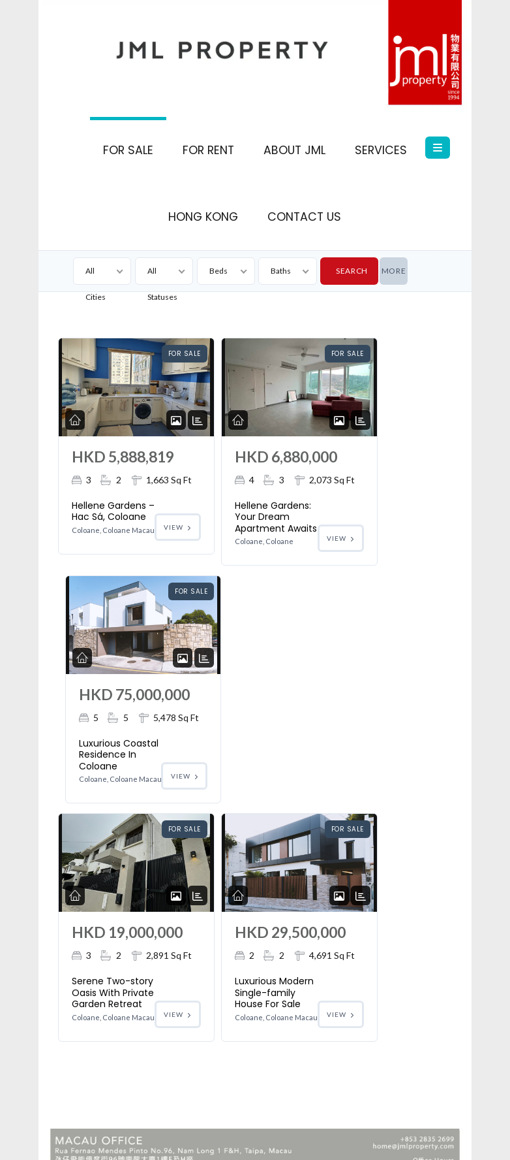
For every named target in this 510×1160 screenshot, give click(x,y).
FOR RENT (208, 150)
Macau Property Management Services (155, 1138)
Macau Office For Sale (148, 1120)
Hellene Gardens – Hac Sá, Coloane (105, 555)
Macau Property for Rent (377, 1138)
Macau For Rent (292, 1120)
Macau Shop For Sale (375, 1101)
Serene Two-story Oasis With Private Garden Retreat (101, 862)
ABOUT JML (294, 150)
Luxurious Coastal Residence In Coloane (368, 561)
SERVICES (381, 150)
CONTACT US (304, 217)
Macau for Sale (225, 1120)
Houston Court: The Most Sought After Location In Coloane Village (211, 1101)
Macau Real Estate (366, 1120)
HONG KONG (203, 217)
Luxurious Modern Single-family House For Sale (238, 857)
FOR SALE (128, 150)
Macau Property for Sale (278, 1138)
